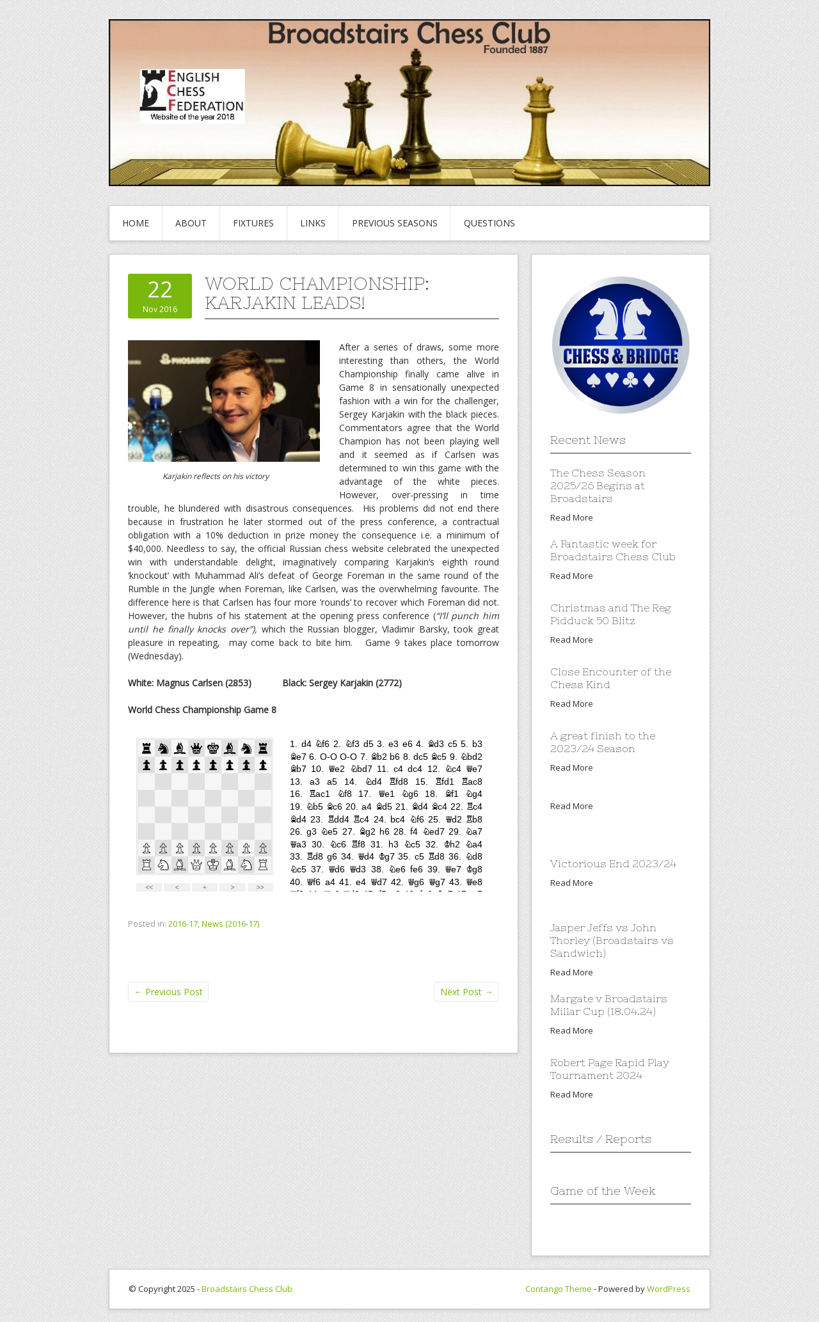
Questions (489, 223)
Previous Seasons (395, 223)
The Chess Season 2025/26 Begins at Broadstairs (598, 485)
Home (135, 223)
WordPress (668, 1288)
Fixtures (253, 223)
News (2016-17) (230, 923)
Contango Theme (558, 1288)
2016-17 (183, 923)
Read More (571, 517)
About (191, 223)
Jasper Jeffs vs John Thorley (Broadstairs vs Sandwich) (612, 940)
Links (313, 223)
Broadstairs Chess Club (247, 1288)
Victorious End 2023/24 (613, 863)
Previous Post (168, 992)
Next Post (466, 992)
